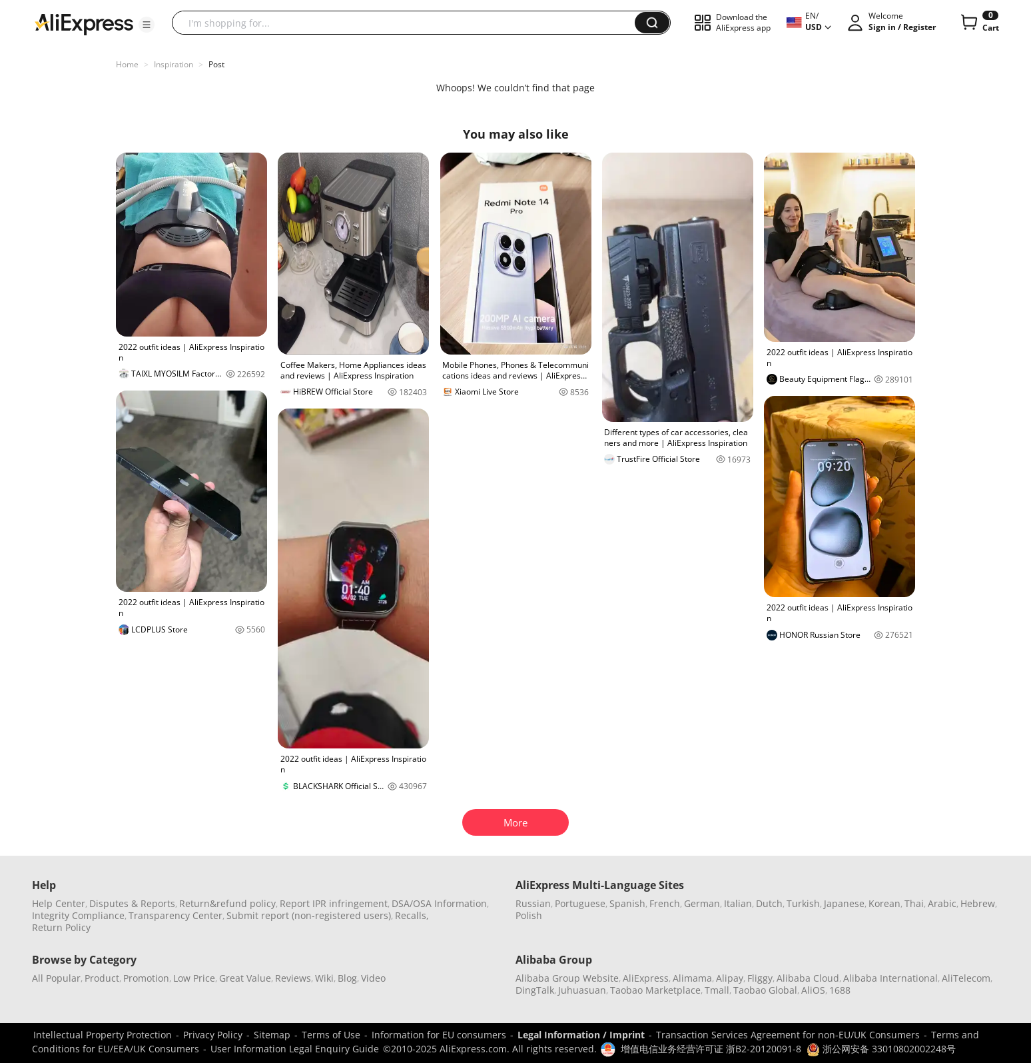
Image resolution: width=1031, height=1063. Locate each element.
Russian (533, 903)
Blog (347, 978)
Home (127, 64)
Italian (738, 903)
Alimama (692, 978)
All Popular (56, 978)
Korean (884, 903)
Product (102, 978)
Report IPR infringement (334, 903)
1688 (840, 990)
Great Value (245, 978)
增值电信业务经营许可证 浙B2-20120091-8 (711, 1048)
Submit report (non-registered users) (308, 915)
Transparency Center (175, 915)
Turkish (803, 903)
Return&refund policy (227, 903)
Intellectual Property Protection (102, 1034)
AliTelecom (966, 978)
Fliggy (760, 978)
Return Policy (61, 927)
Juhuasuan (582, 990)
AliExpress (646, 978)
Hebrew (977, 903)
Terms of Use (331, 1034)
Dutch (769, 903)
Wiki (324, 978)
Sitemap (272, 1034)
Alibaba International (890, 978)
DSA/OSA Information (439, 903)
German (702, 903)
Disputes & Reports (132, 903)
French (664, 903)
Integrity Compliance (78, 915)
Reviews (293, 978)
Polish (529, 915)
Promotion (146, 978)
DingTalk (535, 990)
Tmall (717, 990)
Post (216, 64)
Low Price (194, 978)
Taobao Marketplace (655, 990)
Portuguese (580, 903)
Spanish (627, 903)
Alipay (729, 978)
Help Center (58, 903)
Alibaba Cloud (808, 978)
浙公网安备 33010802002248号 (881, 1048)
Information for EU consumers (439, 1034)
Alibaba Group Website (567, 978)
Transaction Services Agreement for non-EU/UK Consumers (788, 1034)
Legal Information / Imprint (581, 1034)
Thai (914, 903)
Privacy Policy (212, 1034)
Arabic (942, 903)
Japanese (844, 903)
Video (373, 978)
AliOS (813, 990)
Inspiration (173, 64)
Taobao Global (765, 990)
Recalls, (412, 915)
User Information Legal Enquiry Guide (294, 1048)
